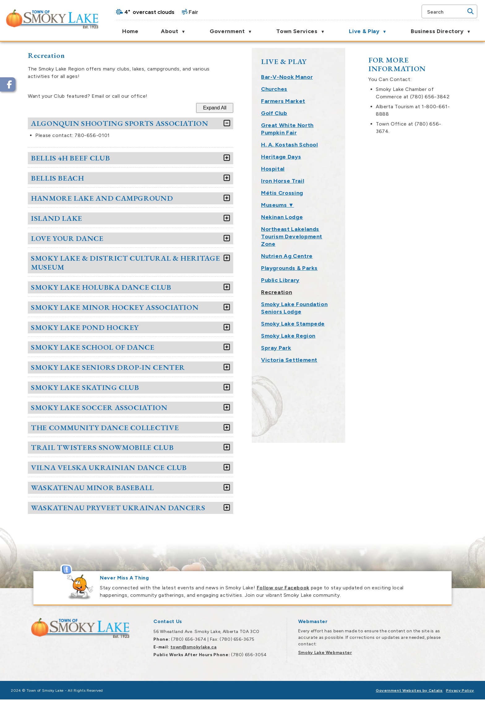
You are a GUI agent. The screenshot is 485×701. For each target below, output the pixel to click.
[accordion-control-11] (337, 347)
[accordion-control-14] (337, 407)
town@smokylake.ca (193, 647)
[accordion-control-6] (337, 238)
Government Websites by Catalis (409, 690)
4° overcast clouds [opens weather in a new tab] (149, 12)
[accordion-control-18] (337, 487)
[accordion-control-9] (337, 307)
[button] (470, 11)
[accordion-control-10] (337, 327)
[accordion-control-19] (337, 507)
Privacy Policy (460, 690)
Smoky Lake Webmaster (325, 652)
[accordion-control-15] (337, 427)
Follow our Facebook (283, 588)
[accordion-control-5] (337, 218)
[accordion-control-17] (337, 467)
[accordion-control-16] (337, 447)
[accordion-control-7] (337, 258)
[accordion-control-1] (337, 123)
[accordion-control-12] (337, 367)
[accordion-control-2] (337, 158)
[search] (446, 11)
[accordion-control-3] (337, 178)
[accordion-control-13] (337, 387)
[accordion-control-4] (337, 198)
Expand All (326, 107)
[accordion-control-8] (337, 287)
